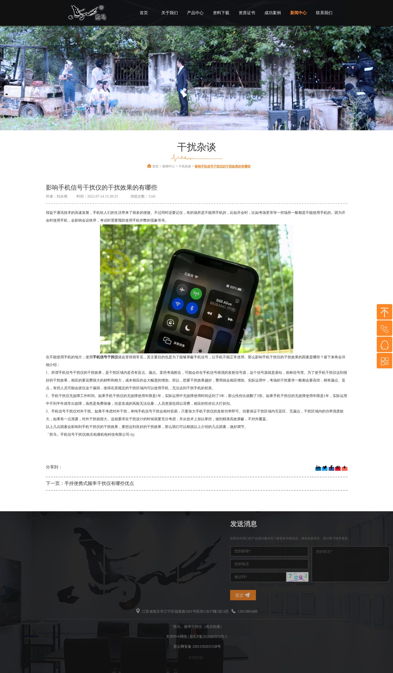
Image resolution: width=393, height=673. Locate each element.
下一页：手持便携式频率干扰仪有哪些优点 (90, 483)
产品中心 (195, 13)
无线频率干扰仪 (14, 567)
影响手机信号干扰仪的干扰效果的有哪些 (222, 166)
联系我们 (324, 13)
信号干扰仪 (11, 558)
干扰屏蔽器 (45, 558)
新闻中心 (298, 13)
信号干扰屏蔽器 (14, 576)
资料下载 (221, 13)
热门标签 (15, 524)
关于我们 (169, 13)
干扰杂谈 (185, 166)
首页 (144, 13)
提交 (296, 595)
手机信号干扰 (46, 548)
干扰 (39, 567)
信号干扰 (9, 548)
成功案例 (272, 13)
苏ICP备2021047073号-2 (208, 636)
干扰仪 (7, 539)
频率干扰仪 (45, 539)
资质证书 (247, 13)
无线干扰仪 (45, 576)
